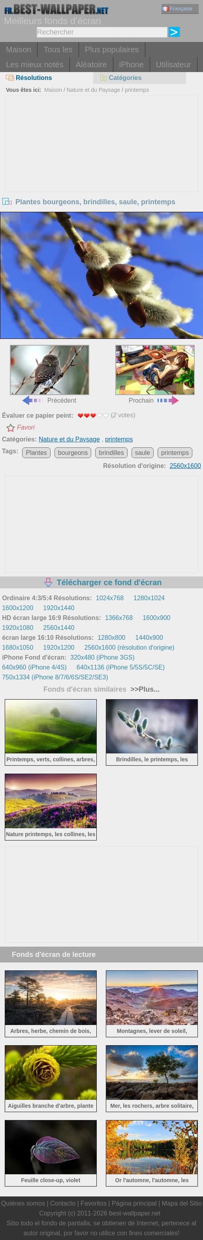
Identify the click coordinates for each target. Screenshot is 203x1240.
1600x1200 (17, 608)
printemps (137, 90)
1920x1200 (58, 647)
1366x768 (119, 617)
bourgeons (73, 452)
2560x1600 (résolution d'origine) (130, 647)
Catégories (120, 77)
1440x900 (149, 637)
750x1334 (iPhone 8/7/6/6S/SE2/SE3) (55, 677)
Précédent (49, 374)
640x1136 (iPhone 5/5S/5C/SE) (121, 667)
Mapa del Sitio (182, 1203)
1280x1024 (149, 598)
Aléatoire (91, 64)
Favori (25, 427)
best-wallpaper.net (134, 1213)
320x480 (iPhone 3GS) (102, 657)
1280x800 (111, 637)
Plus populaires (112, 49)
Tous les (57, 49)
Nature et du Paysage (93, 90)
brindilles (111, 452)
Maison (18, 49)
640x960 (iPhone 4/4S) (34, 667)
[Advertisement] (101, 155)
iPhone (131, 64)
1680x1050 (17, 647)
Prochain (155, 374)
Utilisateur (173, 64)
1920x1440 (58, 608)
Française (177, 8)
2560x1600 (185, 465)
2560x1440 (58, 627)
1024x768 (110, 598)
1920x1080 (17, 627)
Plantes (36, 452)
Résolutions (29, 77)
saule (142, 452)
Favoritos (94, 1203)
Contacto (62, 1203)
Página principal (134, 1203)
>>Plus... (144, 689)
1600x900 (156, 617)
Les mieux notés (35, 64)
